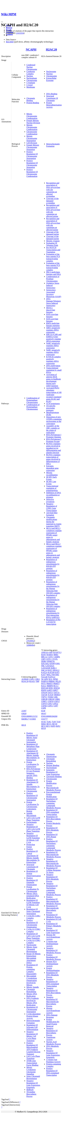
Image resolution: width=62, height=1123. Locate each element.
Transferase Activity (50, 1038)
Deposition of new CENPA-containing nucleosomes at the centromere (54, 420)
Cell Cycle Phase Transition (33, 1057)
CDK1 (37, 679)
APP (50, 652)
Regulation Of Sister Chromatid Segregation (33, 911)
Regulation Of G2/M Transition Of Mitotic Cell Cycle (33, 903)
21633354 (20, 33)
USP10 (50, 701)
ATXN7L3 (57, 652)
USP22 (55, 704)
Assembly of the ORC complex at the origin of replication (53, 429)
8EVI (43, 726)
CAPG (31, 679)
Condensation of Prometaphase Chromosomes (32, 400)
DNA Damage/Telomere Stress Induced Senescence (53, 302)
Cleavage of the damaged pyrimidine (52, 200)
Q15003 (32, 719)
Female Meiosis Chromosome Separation (32, 147)
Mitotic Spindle (32, 987)
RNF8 (43, 690)
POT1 (43, 684)
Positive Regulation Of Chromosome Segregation (32, 155)
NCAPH (31, 49)
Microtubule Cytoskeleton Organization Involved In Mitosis (31, 980)
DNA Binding (51, 94)
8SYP (43, 728)
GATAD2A (49, 666)
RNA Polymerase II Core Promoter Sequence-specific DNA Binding (33, 773)
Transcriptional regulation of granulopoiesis (52, 488)
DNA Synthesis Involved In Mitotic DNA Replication (32, 1001)
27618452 (30, 641)
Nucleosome (51, 71)
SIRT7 (55, 690)
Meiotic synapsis (53, 241)
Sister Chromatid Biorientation (33, 1077)
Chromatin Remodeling (31, 990)
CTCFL (55, 659)
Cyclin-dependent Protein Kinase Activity (33, 1016)
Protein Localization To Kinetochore (32, 764)
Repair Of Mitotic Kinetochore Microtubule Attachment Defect (33, 958)
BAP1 (43, 655)
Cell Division (31, 143)
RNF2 (51, 688)
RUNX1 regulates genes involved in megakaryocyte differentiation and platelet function (53, 448)
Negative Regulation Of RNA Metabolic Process (52, 878)
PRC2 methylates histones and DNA (53, 273)
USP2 (49, 704)
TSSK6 (50, 697)
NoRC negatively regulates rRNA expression (53, 345)
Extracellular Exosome (51, 79)
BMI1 (56, 655)
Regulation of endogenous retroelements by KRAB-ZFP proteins (52, 563)
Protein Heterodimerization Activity (54, 105)
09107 (43, 713)
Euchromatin (31, 822)
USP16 (44, 704)
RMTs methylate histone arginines (53, 324)
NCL (50, 679)
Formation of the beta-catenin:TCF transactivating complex (53, 257)
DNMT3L (51, 661)
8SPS (53, 726)
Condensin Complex (30, 72)
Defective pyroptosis (50, 500)
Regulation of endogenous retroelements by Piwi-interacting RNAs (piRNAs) (52, 613)
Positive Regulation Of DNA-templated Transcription (52, 1071)
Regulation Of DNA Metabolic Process (52, 975)
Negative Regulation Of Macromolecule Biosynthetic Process (52, 1001)
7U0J (58, 722)
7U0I (54, 722)
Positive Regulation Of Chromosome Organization (32, 923)
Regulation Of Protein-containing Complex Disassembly (32, 969)
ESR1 (57, 663)
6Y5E (43, 722)
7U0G (48, 722)
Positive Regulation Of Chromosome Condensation (32, 172)
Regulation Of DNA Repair (51, 835)
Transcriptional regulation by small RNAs (54, 370)
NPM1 (55, 679)
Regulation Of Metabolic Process (53, 916)
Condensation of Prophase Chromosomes (52, 278)
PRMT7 (56, 684)
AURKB (24, 679)
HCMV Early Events (51, 478)
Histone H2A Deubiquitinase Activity (52, 963)
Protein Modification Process (51, 783)
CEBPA (57, 657)
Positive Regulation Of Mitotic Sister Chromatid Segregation (32, 737)
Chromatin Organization (51, 755)
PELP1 (58, 681)
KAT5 (57, 672)
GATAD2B (45, 668)
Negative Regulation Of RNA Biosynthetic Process (53, 991)
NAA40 (44, 677)
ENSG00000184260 (49, 716)
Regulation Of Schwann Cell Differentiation (32, 1027)
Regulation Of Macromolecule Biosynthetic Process (52, 909)
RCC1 (55, 686)
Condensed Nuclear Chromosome (31, 67)
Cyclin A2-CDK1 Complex (33, 941)
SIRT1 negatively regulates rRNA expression (53, 330)
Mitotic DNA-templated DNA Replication (32, 895)
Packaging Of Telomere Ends (52, 244)
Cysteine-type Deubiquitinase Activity (52, 943)
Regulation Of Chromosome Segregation (32, 1009)
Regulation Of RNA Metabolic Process (52, 830)
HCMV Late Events (51, 482)
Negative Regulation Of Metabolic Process (53, 950)
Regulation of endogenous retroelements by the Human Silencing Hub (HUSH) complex (53, 587)
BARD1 (50, 655)
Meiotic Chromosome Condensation (31, 127)
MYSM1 (55, 675)
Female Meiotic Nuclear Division (33, 121)
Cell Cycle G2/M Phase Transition (33, 819)
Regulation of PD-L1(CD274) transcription (53, 622)
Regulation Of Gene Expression (53, 931)
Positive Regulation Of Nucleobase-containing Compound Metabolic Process (53, 844)
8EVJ (48, 726)
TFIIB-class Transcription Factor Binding (32, 1063)
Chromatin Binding (30, 99)
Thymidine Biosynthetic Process (31, 1094)
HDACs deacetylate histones (50, 310)
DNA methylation (53, 366)
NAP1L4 (51, 677)
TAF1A (56, 692)
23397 (23, 711)
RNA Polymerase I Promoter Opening (53, 436)
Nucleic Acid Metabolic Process (53, 1043)
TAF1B (44, 695)
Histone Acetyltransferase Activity (53, 1010)
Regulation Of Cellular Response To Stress (53, 870)
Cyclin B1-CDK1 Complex (33, 917)
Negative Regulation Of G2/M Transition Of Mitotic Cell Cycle (33, 837)
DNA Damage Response (51, 1016)
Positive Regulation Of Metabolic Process (53, 957)
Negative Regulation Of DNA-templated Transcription (52, 982)
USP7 (55, 706)
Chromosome (31, 80)
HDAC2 (56, 670)
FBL (43, 666)
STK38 (44, 692)
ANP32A (44, 652)
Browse (9, 28)
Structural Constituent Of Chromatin (52, 98)
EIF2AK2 (45, 663)
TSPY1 (44, 697)
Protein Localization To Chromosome (32, 889)
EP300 (52, 663)
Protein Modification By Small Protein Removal (52, 1022)
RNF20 (57, 688)
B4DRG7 (25, 719)
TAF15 (50, 692)
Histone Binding (52, 765)
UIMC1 (44, 701)
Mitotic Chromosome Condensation (31, 116)
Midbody (30, 1090)
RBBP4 (50, 686)
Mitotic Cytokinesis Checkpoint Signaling (31, 1070)
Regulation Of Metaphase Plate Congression (32, 746)
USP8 (43, 708)
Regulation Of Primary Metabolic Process (53, 926)
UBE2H (51, 699)
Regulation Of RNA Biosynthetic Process (53, 819)
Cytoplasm (30, 83)
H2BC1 (54, 668)
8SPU (58, 726)
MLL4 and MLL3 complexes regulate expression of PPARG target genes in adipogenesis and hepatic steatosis (54, 535)
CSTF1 (48, 659)
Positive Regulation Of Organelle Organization (32, 881)
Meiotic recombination (52, 474)
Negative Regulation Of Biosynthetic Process (51, 1031)
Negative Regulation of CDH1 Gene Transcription (51, 507)
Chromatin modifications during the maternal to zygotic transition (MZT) (54, 521)
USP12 (57, 701)
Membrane (30, 87)
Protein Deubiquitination (53, 969)
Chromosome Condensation (31, 133)
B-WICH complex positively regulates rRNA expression (53, 360)
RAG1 (43, 686)
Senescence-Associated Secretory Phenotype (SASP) (53, 293)
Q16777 (44, 719)
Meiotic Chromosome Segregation (31, 138)
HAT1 (49, 670)
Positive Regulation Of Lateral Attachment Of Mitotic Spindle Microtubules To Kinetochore (33, 855)
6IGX (23, 725)
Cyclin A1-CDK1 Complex (33, 930)
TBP (37, 681)
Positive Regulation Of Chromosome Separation (32, 164)
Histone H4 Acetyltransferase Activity (53, 937)
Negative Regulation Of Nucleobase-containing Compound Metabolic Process (53, 889)
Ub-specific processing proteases (50, 408)
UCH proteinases (53, 403)
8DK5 (43, 724)
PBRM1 (51, 681)
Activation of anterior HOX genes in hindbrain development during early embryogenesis (53, 380)
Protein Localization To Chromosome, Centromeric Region (32, 806)
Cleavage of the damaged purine (52, 233)
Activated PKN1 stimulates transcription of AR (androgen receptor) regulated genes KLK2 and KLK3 (54, 394)
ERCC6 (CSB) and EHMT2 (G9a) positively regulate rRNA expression (53, 337)
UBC (56, 697)
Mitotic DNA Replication (31, 995)
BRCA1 (44, 657)
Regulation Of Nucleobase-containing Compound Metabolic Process (53, 803)
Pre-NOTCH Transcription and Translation (53, 249)
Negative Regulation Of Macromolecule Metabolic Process (53, 862)
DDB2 (43, 661)
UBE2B (44, 699)
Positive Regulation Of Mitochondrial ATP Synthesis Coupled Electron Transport (33, 1048)
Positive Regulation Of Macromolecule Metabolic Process (53, 900)
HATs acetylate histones (52, 315)
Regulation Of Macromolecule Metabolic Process (53, 854)
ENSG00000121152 (29, 716)
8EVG (49, 724)
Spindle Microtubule (31, 814)
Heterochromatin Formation (53, 145)
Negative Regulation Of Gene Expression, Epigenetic (33, 1084)
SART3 (50, 690)
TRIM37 (57, 695)
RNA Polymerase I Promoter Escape (53, 440)
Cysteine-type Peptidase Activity (53, 1060)
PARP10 (44, 681)
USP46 (44, 706)
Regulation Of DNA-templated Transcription (52, 812)
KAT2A (44, 672)
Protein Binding (32, 103)
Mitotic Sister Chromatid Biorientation (31, 949)
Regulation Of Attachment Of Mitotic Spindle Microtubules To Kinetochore (33, 755)
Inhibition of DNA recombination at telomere (53, 495)
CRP (43, 659)
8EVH (54, 724)
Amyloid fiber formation (51, 514)
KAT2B (51, 672)
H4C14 (44, 670)
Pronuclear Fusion (30, 845)
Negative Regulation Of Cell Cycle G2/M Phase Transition (33, 827)
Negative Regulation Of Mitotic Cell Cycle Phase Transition (32, 1036)
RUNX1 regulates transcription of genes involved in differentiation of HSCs (53, 459)
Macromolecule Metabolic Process (53, 789)
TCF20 (50, 695)
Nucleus (29, 76)
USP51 (50, 706)
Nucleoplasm (31, 78)
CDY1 (50, 657)
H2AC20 (51, 49)
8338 (43, 711)
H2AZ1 (32, 681)
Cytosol (29, 85)
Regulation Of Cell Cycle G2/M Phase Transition (33, 936)
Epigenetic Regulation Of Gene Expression (53, 772)
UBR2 (57, 699)
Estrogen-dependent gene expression (52, 468)
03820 (23, 713)
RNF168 (44, 688)
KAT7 (43, 675)
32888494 (30, 645)
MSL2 (49, 675)
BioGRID (10, 42)
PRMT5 (49, 684)
